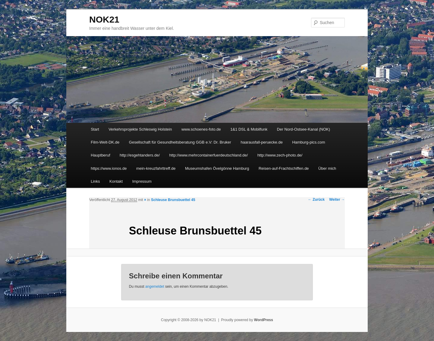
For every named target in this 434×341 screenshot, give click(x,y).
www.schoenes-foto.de (201, 129)
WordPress (263, 320)
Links (95, 181)
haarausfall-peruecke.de (261, 142)
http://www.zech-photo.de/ (280, 155)
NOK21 (104, 19)
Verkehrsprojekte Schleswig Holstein (140, 129)
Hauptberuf (100, 155)
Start (95, 129)
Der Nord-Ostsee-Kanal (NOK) (303, 129)
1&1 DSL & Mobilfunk (248, 129)
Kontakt (116, 181)
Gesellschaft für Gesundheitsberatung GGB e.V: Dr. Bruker (180, 142)
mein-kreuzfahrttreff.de (156, 168)
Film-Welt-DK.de (105, 142)
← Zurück (316, 199)
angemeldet (154, 286)
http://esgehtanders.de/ (140, 155)
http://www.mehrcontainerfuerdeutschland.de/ (208, 155)
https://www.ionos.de (109, 168)
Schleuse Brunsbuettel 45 (173, 200)
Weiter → (337, 199)
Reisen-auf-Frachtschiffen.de (284, 168)
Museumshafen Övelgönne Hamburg (217, 168)
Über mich (327, 168)
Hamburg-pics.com (308, 142)
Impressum (142, 181)
